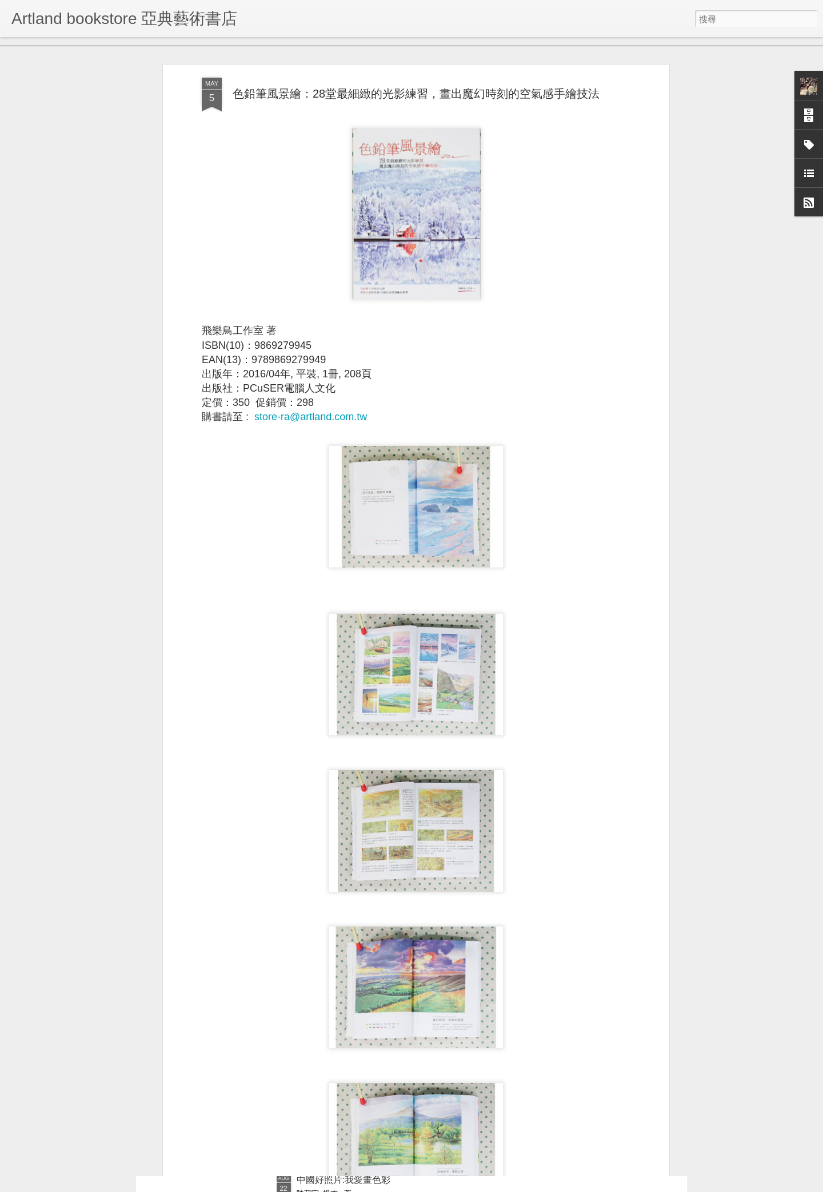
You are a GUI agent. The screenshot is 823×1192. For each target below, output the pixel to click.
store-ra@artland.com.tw (310, 349)
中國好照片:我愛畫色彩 (343, 1180)
